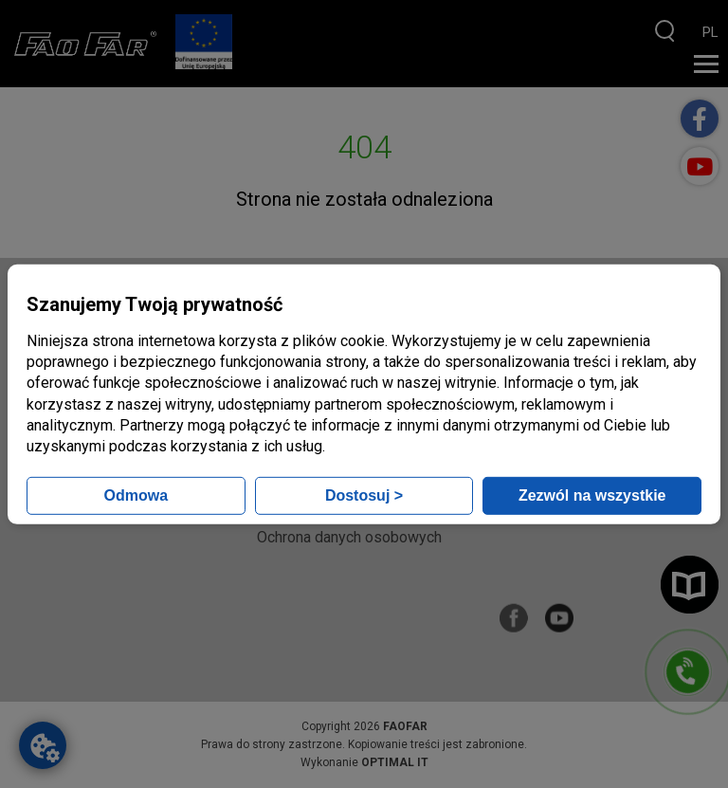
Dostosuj (364, 495)
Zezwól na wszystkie (592, 495)
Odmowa (136, 495)
